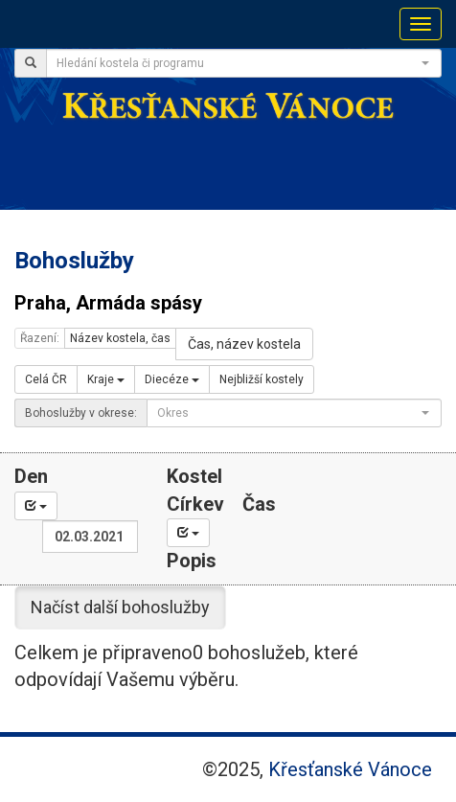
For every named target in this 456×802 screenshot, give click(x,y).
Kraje (106, 379)
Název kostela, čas (120, 338)
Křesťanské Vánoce (350, 769)
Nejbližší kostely (261, 379)
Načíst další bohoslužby (120, 607)
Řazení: (39, 338)
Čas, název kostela (244, 344)
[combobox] (244, 63)
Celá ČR (46, 379)
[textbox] (238, 63)
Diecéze (172, 379)
